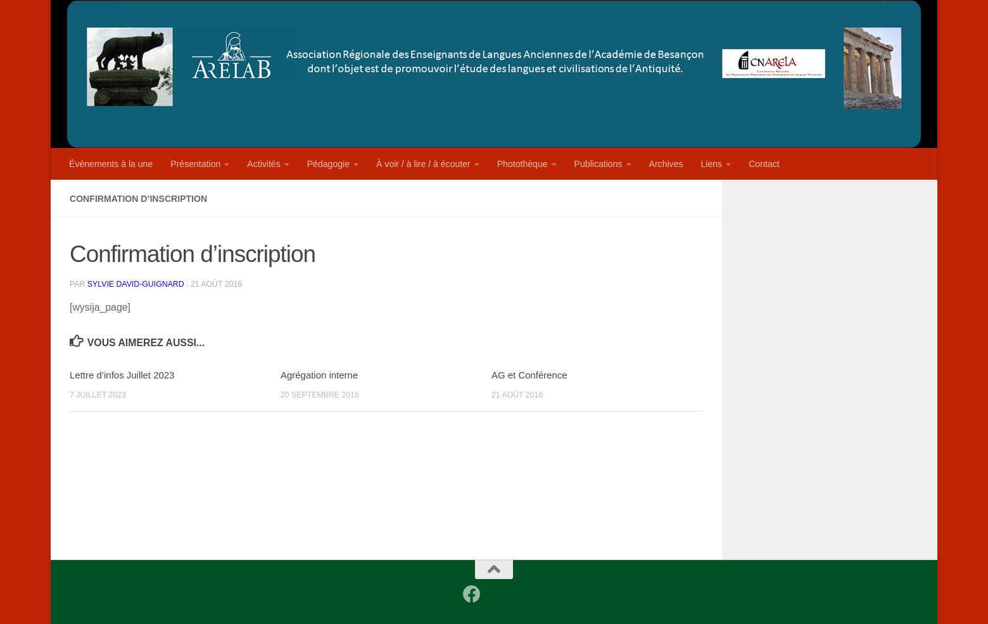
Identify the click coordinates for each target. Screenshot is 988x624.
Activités (263, 164)
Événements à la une (111, 164)
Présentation (195, 164)
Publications (598, 164)
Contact (764, 164)
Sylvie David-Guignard (135, 284)
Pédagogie (328, 164)
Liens (712, 164)
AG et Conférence (529, 375)
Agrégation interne (319, 375)
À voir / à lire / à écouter (423, 164)
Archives (666, 164)
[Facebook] (472, 594)
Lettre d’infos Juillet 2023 (122, 375)
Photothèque (522, 164)
